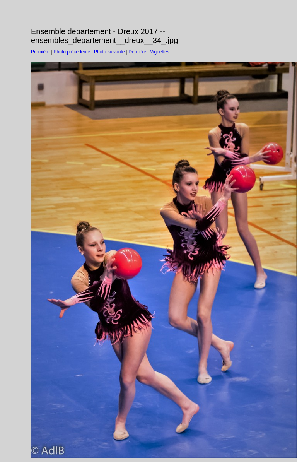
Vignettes (159, 52)
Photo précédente (71, 52)
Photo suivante (109, 52)
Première (40, 52)
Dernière (137, 52)
